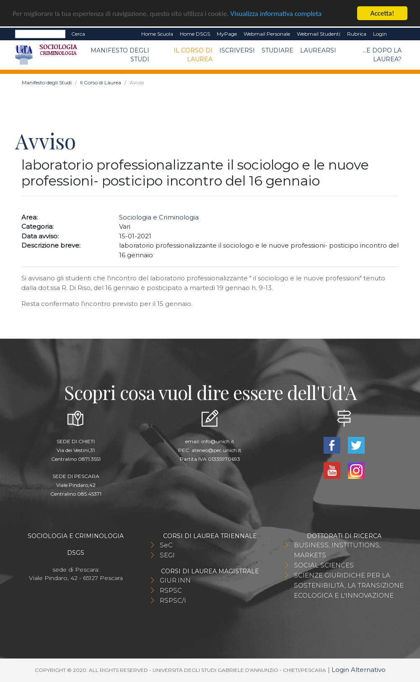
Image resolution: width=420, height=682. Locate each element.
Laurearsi (318, 50)
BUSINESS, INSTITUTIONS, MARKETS (337, 550)
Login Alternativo (359, 670)
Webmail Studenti (318, 34)
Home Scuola (157, 34)
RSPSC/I (173, 600)
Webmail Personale (267, 34)
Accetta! (382, 13)
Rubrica (356, 34)
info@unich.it (217, 441)
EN (397, 34)
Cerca (78, 34)
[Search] (40, 34)
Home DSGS (195, 34)
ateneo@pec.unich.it (216, 450)
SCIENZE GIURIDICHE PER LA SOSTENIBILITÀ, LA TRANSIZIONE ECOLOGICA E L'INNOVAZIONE (349, 585)
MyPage (227, 34)
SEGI (167, 555)
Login (380, 34)
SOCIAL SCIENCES (324, 565)
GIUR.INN (175, 580)
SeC (166, 545)
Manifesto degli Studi (120, 55)
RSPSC (171, 590)
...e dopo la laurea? (382, 55)
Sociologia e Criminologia (159, 217)
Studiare (277, 50)
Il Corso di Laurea (193, 55)
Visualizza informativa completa (276, 13)
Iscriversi (237, 50)
